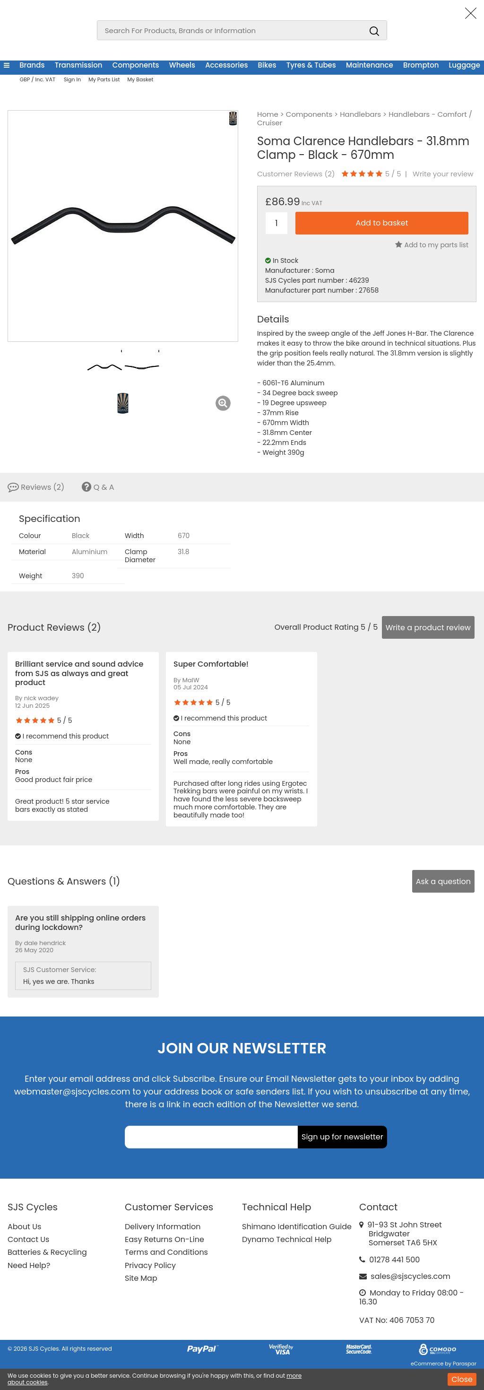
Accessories (226, 65)
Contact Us (28, 1239)
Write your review (443, 174)
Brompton (421, 65)
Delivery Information (162, 1226)
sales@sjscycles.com (410, 1276)
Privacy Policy (150, 1265)
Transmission (79, 65)
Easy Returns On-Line (164, 1239)
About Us (24, 1226)
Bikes (267, 65)
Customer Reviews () (296, 174)
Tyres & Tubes (311, 65)
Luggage (464, 65)
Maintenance (369, 65)
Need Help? (29, 1265)
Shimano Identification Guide (297, 1226)
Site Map (141, 1278)
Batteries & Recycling (47, 1252)
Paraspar (464, 1363)
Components (135, 65)
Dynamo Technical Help (287, 1239)
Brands (31, 65)
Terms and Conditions (166, 1252)
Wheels (182, 65)
